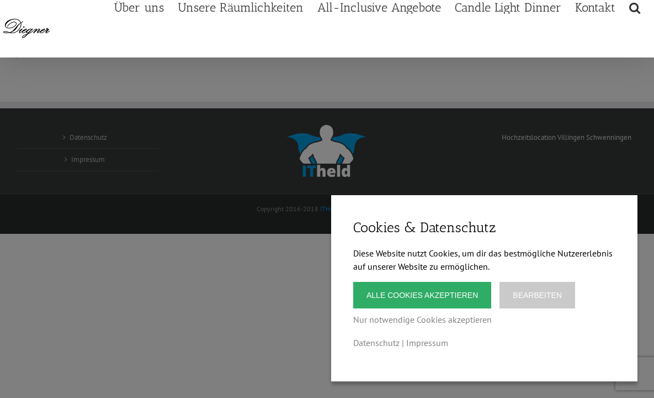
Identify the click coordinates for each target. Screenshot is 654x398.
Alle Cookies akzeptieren (422, 295)
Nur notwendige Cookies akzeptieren (422, 319)
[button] (648, 64)
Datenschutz (376, 342)
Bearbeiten (537, 295)
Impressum (427, 342)
